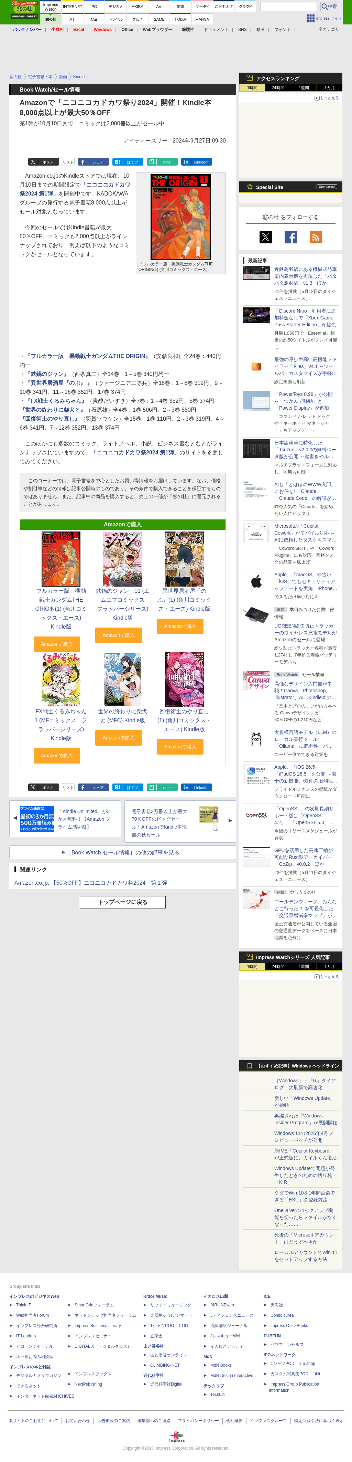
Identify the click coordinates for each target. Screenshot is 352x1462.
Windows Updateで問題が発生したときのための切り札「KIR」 (304, 1175)
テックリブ (214, 1386)
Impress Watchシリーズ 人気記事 (293, 957)
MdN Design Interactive (231, 1375)
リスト (68, 162)
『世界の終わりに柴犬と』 (53, 410)
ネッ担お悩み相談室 (34, 1356)
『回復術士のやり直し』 (50, 419)
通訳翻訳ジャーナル (229, 1325)
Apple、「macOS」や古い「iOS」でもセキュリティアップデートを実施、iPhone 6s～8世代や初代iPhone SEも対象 (304, 588)
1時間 (252, 87)
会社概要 (234, 1420)
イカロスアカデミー (229, 1346)
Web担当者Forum (32, 1315)
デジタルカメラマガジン (39, 1375)
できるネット (28, 1386)
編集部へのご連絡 (154, 1420)
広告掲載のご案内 (113, 1420)
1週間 (304, 87)
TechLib (217, 1394)
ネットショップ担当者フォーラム (105, 1315)
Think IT (23, 1305)
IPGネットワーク (280, 1355)
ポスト (48, 162)
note (166, 162)
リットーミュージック (170, 1305)
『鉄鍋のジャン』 (47, 374)
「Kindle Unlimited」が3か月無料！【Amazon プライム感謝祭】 (84, 819)
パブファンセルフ (287, 1344)
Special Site (269, 187)
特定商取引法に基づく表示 (319, 1420)
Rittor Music (155, 1296)
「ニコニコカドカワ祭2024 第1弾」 (135, 452)
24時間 (278, 87)
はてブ (132, 162)
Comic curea (282, 1315)
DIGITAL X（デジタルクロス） (103, 1346)
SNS (242, 29)
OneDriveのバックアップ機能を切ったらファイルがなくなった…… (305, 1217)
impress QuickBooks (289, 1325)
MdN (208, 1356)
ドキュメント (216, 29)
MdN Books (221, 1365)
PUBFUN (272, 1336)
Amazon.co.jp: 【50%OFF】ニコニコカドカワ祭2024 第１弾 (90, 883)
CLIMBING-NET (165, 1365)
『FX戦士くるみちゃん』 (56, 401)
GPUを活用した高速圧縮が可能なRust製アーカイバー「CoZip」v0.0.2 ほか (303, 857)
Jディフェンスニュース (232, 1315)
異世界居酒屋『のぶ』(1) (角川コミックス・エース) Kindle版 (184, 600)
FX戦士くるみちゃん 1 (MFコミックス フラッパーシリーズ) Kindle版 (63, 724)
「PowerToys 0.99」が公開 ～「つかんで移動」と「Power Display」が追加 (303, 401)
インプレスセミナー (93, 1336)
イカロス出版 (216, 1296)
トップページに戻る (122, 902)
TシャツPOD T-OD (169, 1325)
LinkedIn (201, 162)
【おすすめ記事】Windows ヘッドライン (297, 1066)
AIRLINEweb (222, 1305)
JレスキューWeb (225, 1336)
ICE (267, 1296)
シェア (98, 162)
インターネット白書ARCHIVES (45, 1396)
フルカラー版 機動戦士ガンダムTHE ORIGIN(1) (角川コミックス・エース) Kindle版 (61, 609)
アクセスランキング (277, 78)
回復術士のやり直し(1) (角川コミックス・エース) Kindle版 (184, 720)
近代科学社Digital (166, 1384)
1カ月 (329, 87)
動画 (260, 29)
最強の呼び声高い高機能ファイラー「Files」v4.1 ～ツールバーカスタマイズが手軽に (305, 366)
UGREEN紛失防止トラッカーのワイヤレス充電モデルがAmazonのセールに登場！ (305, 632)
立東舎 (156, 1336)
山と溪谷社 (153, 1346)
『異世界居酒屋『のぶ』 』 (58, 383)
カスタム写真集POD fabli (295, 1373)
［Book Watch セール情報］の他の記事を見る (122, 852)
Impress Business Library (98, 1325)
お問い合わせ (77, 1420)
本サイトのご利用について (33, 1420)
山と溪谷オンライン (168, 1355)
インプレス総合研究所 (36, 1325)
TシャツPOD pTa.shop (293, 1363)
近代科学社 (153, 1375)
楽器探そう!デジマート (171, 1315)
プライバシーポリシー (198, 1420)
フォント (282, 29)
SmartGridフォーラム (94, 1305)
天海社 (277, 1305)
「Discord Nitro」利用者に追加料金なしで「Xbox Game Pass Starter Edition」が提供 (305, 317)
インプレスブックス (93, 1373)
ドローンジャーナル (34, 1346)
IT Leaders (26, 1336)
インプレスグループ (268, 1420)
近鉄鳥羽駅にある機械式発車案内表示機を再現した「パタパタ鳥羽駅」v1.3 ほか (305, 276)
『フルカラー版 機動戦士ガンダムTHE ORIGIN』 (88, 356)
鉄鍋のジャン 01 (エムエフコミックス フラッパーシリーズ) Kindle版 (123, 604)
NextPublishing (88, 1384)
